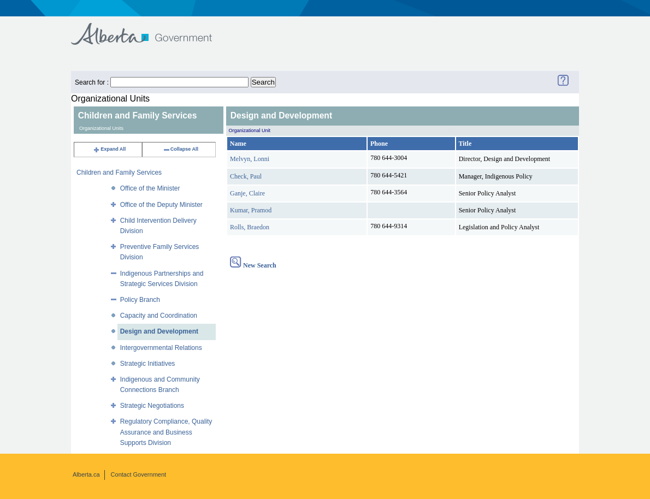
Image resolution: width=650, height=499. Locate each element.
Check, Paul (246, 176)
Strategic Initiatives (147, 363)
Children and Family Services (119, 172)
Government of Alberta (150, 28)
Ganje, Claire (247, 193)
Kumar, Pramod (250, 210)
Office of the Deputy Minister (161, 205)
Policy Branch (140, 300)
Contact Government (139, 474)
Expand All (109, 149)
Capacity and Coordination (158, 315)
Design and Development (159, 331)
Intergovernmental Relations (161, 348)
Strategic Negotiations (152, 405)
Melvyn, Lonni (249, 159)
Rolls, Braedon (249, 227)
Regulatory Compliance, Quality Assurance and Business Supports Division (166, 432)
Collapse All (180, 149)
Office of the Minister (150, 188)
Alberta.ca (86, 474)
